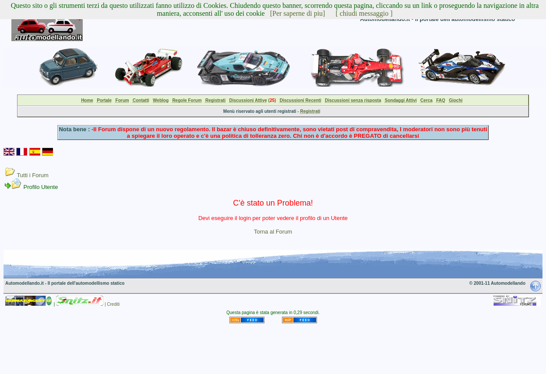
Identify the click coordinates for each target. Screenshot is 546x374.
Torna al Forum (273, 231)
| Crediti (112, 304)
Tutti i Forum (32, 175)
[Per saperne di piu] (297, 13)
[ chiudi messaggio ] (363, 13)
